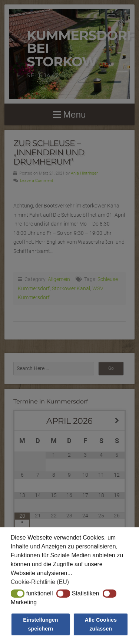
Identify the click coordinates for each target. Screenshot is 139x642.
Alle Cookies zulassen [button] (101, 624)
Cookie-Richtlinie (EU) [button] (40, 582)
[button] (17, 593)
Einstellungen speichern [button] (40, 624)
